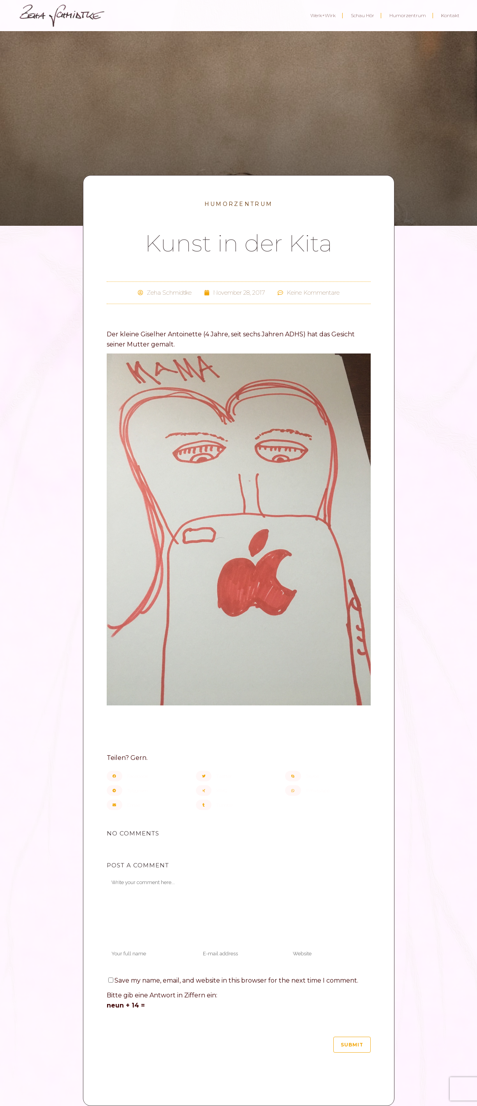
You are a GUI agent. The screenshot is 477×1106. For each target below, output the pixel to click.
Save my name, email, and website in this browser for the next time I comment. (236, 980)
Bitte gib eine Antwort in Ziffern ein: (162, 995)
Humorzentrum (238, 203)
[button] (149, 776)
